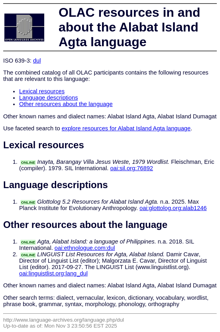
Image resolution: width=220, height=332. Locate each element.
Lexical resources (42, 91)
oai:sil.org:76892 (131, 168)
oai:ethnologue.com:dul (85, 248)
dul (37, 60)
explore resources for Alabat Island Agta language (126, 128)
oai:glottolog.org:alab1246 (173, 208)
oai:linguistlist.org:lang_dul (53, 273)
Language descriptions (48, 97)
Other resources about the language (66, 104)
